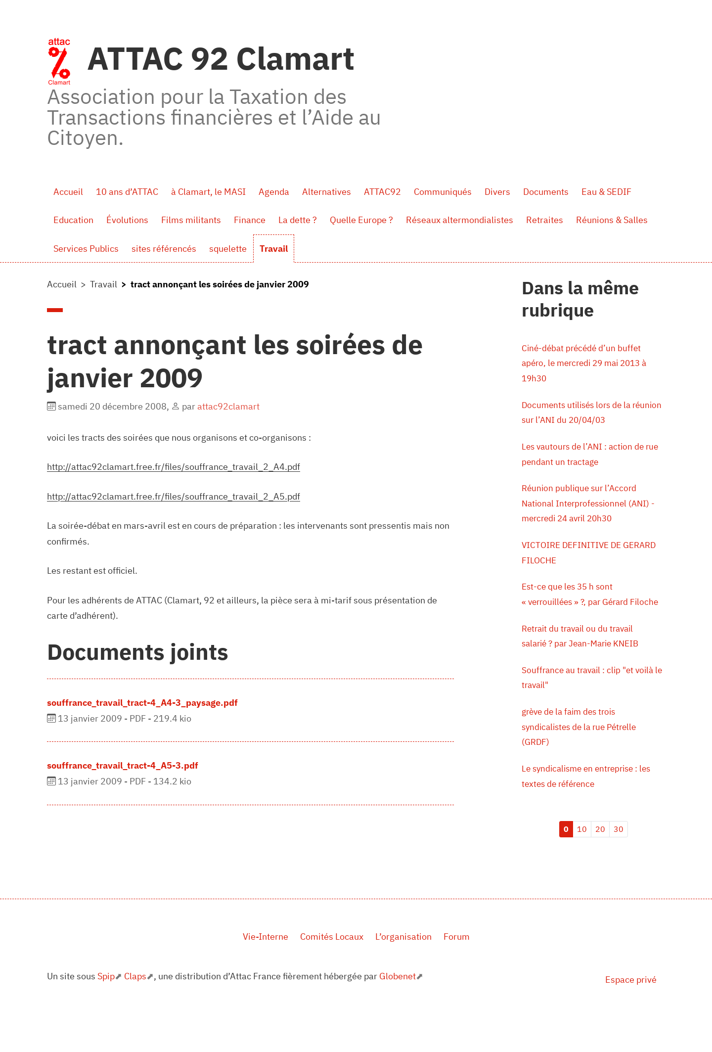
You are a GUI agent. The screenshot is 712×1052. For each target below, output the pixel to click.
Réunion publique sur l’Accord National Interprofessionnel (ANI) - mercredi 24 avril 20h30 (592, 509)
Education (73, 220)
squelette (228, 248)
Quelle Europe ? (361, 220)
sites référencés (164, 248)
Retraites (544, 220)
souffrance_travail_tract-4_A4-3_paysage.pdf (142, 702)
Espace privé (631, 1009)
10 (582, 859)
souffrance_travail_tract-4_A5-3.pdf (122, 765)
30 (618, 859)
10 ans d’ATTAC (127, 191)
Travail (274, 248)
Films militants (191, 220)
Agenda (274, 191)
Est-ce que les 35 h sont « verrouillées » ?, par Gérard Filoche (579, 610)
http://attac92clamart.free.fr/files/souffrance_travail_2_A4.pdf (173, 466)
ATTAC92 (382, 191)
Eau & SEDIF (606, 191)
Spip (106, 1006)
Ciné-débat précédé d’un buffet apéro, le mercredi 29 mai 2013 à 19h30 (589, 364)
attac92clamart (228, 406)
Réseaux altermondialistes (459, 220)
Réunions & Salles (612, 220)
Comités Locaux (331, 967)
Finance (250, 220)
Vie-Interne (265, 967)
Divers (497, 191)
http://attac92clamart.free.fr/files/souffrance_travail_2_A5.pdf (173, 496)
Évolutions (127, 220)
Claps (135, 1006)
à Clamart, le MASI (208, 191)
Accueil (68, 191)
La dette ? (297, 220)
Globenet (397, 1006)
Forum (457, 967)
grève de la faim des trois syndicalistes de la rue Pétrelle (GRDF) (583, 755)
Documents (546, 191)
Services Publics (86, 248)
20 (600, 859)
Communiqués (443, 191)
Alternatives (326, 191)
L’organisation (403, 967)
